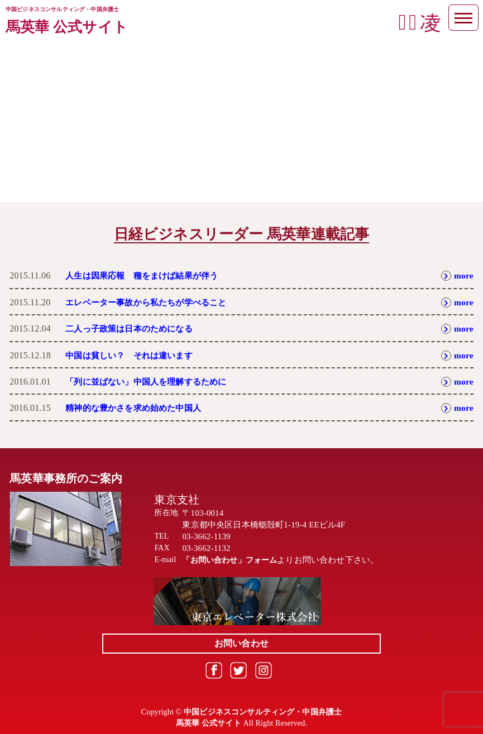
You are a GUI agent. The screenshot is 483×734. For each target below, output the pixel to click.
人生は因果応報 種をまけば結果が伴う (146, 275)
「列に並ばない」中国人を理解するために (151, 381)
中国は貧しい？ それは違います (132, 355)
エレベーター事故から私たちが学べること (151, 302)
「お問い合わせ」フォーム (233, 559)
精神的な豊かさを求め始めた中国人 (137, 407)
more (457, 275)
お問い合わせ (241, 643)
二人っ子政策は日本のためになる (132, 328)
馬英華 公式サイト (67, 27)
